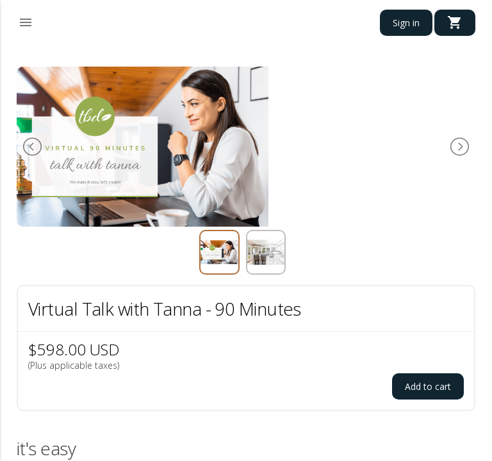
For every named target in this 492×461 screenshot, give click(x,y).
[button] (25, 20)
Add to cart (428, 386)
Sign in (406, 23)
